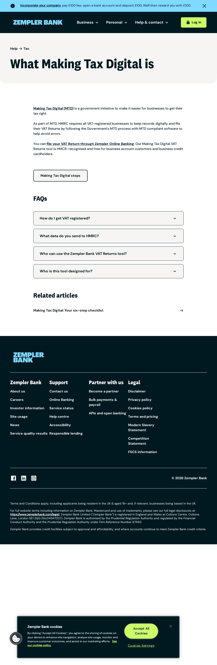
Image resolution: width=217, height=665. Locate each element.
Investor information (27, 408)
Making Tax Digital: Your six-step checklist (108, 310)
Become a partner (104, 391)
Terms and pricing (143, 416)
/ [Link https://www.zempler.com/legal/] (34, 514)
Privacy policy (140, 399)
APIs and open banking (107, 413)
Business (88, 22)
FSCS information (142, 452)
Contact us (58, 391)
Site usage (19, 416)
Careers (17, 399)
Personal (117, 22)
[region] (98, 637)
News (14, 425)
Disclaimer (137, 391)
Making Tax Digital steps (60, 175)
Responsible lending (66, 433)
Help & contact (152, 22)
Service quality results (29, 433)
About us (17, 391)
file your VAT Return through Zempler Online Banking (90, 144)
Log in (193, 22)
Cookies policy (140, 408)
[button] (16, 638)
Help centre (59, 416)
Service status (61, 408)
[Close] (170, 626)
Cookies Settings (141, 646)
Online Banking (61, 399)
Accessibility (60, 425)
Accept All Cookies (141, 631)
